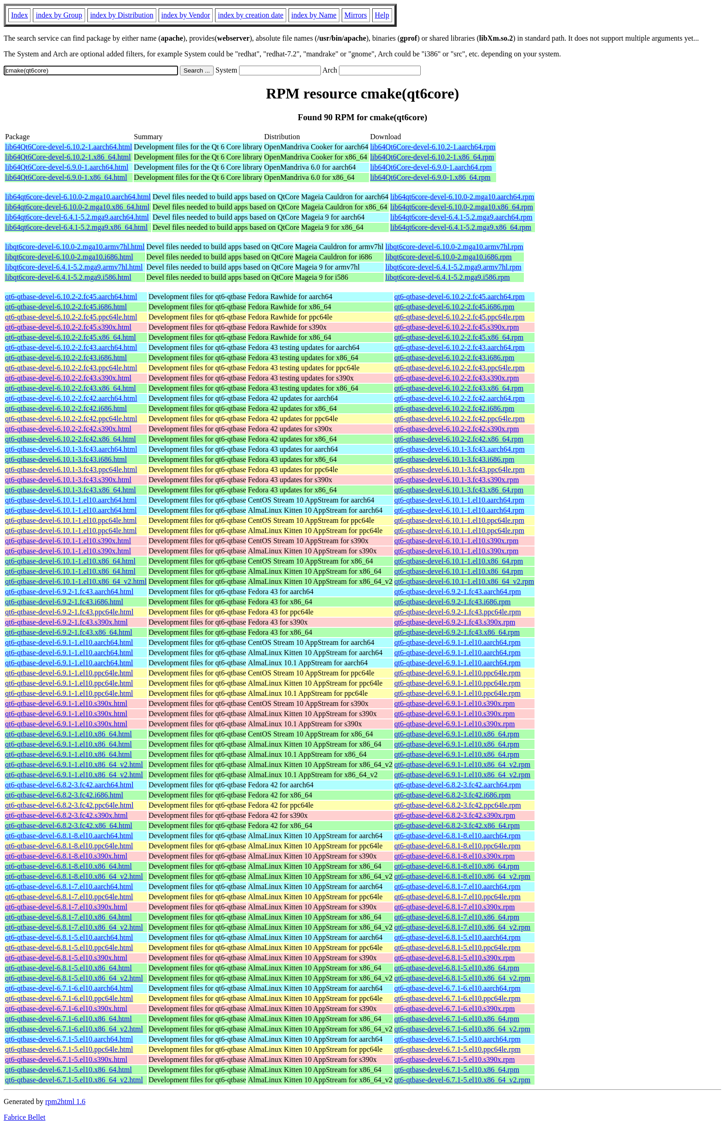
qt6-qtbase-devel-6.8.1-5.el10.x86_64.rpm (457, 968)
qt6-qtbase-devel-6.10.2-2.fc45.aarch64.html (71, 297)
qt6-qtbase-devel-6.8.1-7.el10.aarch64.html (69, 886)
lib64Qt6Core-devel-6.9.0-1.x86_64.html (66, 177)
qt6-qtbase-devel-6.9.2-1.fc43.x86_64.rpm (457, 632)
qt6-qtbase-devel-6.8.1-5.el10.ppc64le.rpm (457, 947)
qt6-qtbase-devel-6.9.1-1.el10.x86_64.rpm (457, 734)
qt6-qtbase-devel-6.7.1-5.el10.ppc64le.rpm (457, 1049)
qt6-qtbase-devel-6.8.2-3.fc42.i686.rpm (452, 795)
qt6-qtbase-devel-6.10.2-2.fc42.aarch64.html (71, 398)
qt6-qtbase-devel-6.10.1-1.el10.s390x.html (68, 541)
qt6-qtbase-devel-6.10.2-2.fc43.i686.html (66, 358)
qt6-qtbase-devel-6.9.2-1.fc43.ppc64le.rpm (457, 612)
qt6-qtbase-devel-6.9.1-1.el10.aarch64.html (69, 642)
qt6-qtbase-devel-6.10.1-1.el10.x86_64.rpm (458, 561)
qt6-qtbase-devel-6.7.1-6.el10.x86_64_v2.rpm (462, 1029)
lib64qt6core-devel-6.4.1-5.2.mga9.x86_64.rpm (460, 227)
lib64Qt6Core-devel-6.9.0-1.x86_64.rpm (430, 177)
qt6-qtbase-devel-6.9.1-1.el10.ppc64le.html (69, 673)
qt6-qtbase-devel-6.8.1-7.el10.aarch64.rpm (457, 886)
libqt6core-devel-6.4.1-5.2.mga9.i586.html (68, 277)
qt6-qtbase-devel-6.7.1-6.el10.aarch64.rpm (457, 988)
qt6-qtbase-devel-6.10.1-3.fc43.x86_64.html (70, 490)
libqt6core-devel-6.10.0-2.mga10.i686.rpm (448, 257)
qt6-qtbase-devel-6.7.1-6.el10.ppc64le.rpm (457, 998)
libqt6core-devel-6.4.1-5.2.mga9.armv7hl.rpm (453, 267)
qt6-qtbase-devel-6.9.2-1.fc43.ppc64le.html (69, 612)
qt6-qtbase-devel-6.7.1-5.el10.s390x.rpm (454, 1059)
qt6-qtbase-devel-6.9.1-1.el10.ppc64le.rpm (457, 673)
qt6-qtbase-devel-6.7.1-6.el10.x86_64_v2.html (74, 1029)
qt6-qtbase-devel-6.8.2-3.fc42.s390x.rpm (455, 815)
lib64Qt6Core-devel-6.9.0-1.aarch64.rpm (431, 167)
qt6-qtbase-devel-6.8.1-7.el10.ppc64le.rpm (457, 897)
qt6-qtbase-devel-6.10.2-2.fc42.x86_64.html (70, 439)
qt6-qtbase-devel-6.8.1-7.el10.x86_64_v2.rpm (462, 927)
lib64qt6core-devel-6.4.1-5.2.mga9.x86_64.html (76, 227)
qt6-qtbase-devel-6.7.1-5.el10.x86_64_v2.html (74, 1080)
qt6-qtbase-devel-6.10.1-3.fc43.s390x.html (68, 480)
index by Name (314, 15)
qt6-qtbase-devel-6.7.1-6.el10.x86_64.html (68, 1019)
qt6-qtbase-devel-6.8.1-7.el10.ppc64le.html (69, 897)
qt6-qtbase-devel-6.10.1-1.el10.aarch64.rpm (459, 500)
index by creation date (250, 15)
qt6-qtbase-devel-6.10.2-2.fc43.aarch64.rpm (459, 347)
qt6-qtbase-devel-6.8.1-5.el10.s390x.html (66, 958)
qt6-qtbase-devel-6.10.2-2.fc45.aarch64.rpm (459, 297)
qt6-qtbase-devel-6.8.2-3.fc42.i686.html (64, 795)
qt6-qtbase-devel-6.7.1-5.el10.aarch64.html (69, 1039)
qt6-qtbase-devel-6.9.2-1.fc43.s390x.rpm (455, 622)
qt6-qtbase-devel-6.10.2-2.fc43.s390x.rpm (456, 378)
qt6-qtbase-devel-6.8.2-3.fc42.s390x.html (66, 815)
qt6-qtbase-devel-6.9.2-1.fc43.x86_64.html (68, 632)
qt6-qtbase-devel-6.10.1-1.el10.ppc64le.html (71, 520)
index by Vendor (185, 15)
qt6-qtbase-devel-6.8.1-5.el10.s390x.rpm (454, 958)
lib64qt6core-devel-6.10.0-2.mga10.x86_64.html (77, 207)
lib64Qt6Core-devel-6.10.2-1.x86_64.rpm (432, 157)
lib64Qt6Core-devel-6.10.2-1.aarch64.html (68, 147)
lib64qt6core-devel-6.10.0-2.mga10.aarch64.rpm (462, 197)
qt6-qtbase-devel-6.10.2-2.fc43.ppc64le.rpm (459, 368)
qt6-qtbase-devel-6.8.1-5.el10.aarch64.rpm (457, 937)
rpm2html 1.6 (65, 1101)
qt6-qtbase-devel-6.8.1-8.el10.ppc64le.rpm (457, 846)
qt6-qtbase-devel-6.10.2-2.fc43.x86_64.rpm (458, 388)
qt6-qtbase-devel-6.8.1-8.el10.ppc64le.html (69, 846)
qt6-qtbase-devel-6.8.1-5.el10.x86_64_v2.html (74, 978)
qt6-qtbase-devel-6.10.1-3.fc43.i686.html (66, 459)
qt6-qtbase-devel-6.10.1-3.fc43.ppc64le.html (71, 469)
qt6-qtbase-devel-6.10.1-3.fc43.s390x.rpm (456, 480)
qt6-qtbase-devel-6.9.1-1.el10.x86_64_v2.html (74, 764)
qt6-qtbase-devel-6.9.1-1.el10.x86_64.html (68, 734)
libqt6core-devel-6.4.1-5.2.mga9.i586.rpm (447, 277)
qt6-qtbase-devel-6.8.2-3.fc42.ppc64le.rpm (457, 805)
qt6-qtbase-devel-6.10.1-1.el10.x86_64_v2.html (76, 581)
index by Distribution (122, 15)
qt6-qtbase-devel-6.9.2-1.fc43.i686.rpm (452, 602)
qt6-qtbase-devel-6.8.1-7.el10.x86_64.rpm (457, 917)
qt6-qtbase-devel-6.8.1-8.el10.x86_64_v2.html (74, 876)
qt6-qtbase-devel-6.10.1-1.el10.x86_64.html (70, 561)
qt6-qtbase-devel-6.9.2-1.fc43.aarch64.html (69, 591)
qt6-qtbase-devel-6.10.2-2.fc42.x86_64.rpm (458, 439)
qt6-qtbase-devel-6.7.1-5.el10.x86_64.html (68, 1070)
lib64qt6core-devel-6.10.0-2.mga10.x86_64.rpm (461, 207)
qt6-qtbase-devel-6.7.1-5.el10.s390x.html (66, 1059)
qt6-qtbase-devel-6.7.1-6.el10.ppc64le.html (69, 998)
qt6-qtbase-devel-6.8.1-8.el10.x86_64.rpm (457, 866)
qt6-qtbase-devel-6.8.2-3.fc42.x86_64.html (68, 825)
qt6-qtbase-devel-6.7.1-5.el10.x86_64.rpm (457, 1070)
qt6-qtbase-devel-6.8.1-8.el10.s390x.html (66, 856)
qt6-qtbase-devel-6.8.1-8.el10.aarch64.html (69, 836)
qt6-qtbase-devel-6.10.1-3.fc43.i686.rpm (454, 459)
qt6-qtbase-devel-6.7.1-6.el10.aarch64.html (69, 988)
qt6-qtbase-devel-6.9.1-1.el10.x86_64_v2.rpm (462, 764)
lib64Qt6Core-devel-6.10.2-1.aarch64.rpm (433, 147)
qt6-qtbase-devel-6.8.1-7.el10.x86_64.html (68, 917)
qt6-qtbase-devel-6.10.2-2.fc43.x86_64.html (70, 388)
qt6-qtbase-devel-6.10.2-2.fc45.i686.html (66, 307)
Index (19, 15)
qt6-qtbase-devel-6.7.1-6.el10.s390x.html (66, 1008)
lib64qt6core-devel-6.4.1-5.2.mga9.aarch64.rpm (461, 217)
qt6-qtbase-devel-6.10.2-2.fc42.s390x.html (68, 429)
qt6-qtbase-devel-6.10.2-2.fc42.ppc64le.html (71, 419)
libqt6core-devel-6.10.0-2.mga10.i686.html (69, 257)
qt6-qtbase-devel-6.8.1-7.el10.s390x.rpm (454, 907)
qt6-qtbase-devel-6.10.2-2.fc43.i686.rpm (454, 358)
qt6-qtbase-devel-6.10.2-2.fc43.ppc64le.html (71, 368)
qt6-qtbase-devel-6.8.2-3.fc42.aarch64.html (69, 785)
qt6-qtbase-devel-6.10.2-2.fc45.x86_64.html (70, 337)
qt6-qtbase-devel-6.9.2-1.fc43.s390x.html (66, 622)
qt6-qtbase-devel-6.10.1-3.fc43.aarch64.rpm (459, 449)
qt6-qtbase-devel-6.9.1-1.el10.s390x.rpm (454, 703)
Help (382, 15)
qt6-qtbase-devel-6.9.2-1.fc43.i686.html (64, 602)
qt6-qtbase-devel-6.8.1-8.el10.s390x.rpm (454, 856)
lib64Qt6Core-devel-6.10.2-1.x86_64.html (68, 157)
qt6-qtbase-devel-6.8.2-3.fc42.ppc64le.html (69, 805)
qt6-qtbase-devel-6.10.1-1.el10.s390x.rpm (456, 541)
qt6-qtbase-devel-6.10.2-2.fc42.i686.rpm (454, 408)
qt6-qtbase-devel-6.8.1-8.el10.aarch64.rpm (457, 836)
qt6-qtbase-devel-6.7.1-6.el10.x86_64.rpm (457, 1019)
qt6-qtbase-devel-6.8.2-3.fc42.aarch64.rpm (457, 785)
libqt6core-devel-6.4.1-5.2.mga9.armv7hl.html (74, 267)
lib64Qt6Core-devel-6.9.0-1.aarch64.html (67, 167)
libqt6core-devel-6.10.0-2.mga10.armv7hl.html (75, 247)
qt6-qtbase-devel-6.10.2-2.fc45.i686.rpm (454, 307)
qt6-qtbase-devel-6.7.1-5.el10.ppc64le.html (69, 1049)
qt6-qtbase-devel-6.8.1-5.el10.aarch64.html (69, 937)
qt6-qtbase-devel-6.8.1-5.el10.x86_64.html (68, 968)
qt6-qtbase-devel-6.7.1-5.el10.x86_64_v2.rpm (462, 1080)
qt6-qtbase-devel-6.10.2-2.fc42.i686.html (66, 408)
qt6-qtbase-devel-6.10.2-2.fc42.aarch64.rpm (459, 398)
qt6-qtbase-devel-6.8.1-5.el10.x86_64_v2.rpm (462, 978)
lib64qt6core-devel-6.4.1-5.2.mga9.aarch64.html (77, 217)
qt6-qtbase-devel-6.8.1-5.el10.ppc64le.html (69, 947)
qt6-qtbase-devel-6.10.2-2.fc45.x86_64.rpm (458, 337)
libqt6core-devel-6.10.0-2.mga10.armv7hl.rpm (454, 247)
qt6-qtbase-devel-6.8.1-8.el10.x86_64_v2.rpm (462, 876)
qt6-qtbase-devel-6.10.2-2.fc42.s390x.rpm (456, 429)
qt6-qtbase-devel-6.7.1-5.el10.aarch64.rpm (457, 1039)
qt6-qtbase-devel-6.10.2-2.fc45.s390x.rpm (456, 327)
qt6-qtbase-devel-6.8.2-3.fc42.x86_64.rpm (457, 825)
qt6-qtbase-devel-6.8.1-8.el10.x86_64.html (68, 866)
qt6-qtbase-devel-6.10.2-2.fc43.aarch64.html (71, 347)
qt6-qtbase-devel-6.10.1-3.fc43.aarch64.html (71, 449)
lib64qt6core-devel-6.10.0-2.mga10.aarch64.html (78, 197)
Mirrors (355, 15)
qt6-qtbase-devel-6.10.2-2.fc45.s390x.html (68, 327)
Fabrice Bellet (24, 1117)
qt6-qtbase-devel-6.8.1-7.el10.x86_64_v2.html (74, 927)
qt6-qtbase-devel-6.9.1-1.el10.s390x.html (66, 703)
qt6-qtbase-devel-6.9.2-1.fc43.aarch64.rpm (457, 591)
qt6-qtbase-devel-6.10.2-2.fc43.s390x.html (68, 378)
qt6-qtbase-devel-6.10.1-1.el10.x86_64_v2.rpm (464, 581)
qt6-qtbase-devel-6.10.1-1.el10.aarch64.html (71, 500)
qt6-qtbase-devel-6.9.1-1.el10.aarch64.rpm (457, 642)
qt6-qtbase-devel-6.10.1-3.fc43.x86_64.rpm (458, 490)
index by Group (59, 15)
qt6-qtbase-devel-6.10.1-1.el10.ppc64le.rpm (459, 520)
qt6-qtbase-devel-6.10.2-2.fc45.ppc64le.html (71, 317)
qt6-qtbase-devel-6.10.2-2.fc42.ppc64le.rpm (459, 419)
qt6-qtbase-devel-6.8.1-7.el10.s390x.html (66, 907)
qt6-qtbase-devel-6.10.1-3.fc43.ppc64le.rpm (459, 469)
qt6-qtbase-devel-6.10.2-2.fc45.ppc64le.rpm (459, 317)
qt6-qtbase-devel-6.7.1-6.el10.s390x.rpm (454, 1008)
